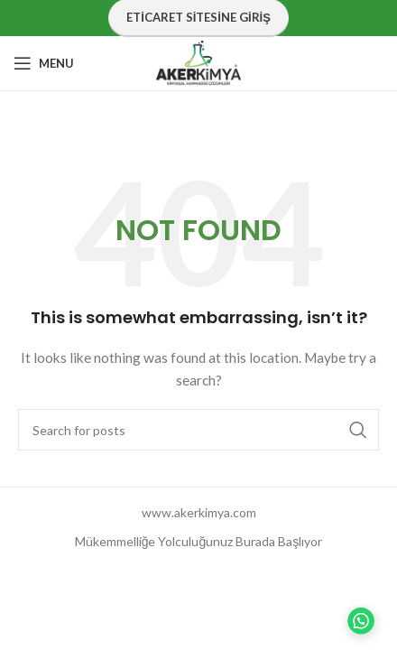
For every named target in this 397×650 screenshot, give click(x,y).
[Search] (198, 429)
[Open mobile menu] (44, 63)
